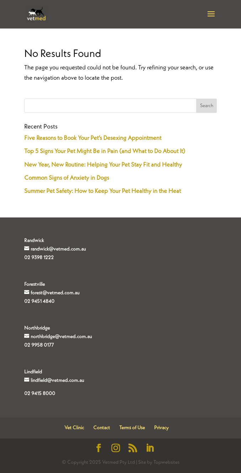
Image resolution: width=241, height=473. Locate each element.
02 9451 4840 (39, 301)
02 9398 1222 (39, 257)
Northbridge (37, 328)
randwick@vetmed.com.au (58, 249)
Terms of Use (132, 427)
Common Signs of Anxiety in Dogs (66, 178)
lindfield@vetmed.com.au (57, 380)
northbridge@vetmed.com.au (61, 336)
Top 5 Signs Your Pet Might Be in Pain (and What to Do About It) (104, 151)
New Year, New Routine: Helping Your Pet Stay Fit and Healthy (103, 165)
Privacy (161, 427)
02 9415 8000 (39, 393)
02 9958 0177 (39, 345)
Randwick (34, 240)
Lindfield (33, 371)
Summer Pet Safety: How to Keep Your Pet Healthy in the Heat (102, 191)
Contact (101, 427)
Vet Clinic (74, 427)
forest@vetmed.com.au (55, 292)
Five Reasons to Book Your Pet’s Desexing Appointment (92, 138)
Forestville (34, 284)
